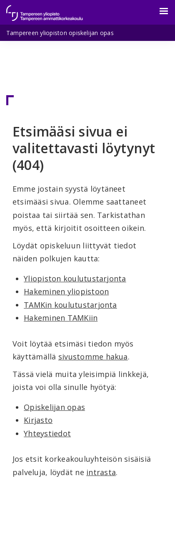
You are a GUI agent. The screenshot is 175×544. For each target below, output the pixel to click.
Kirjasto (38, 420)
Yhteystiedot (47, 433)
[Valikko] (159, 11)
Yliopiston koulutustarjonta (75, 278)
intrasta (101, 472)
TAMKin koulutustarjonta (70, 305)
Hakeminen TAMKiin (61, 318)
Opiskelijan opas (54, 407)
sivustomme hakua (93, 357)
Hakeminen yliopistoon (66, 291)
